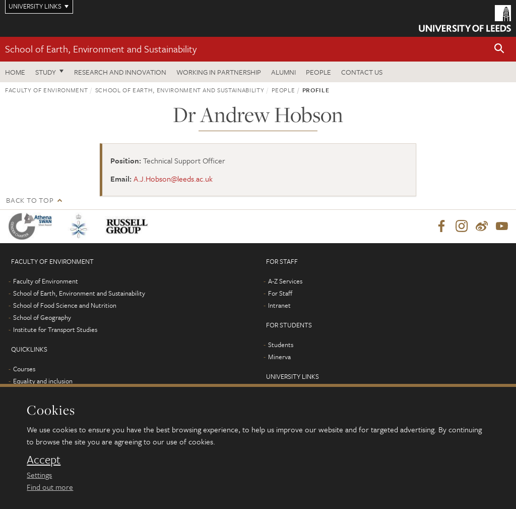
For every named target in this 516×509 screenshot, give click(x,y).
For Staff (280, 293)
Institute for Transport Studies (55, 329)
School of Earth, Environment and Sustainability (101, 48)
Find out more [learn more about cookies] (50, 486)
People (318, 72)
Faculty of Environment (46, 89)
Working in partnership (218, 72)
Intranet (279, 305)
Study (45, 72)
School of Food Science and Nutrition (64, 305)
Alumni (283, 72)
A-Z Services (285, 281)
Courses (24, 369)
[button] (499, 49)
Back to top (29, 200)
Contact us (361, 72)
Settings (39, 474)
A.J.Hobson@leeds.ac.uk (173, 178)
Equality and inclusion (43, 381)
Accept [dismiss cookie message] (43, 460)
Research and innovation (120, 72)
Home (15, 72)
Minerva (279, 357)
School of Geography (42, 317)
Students (280, 345)
